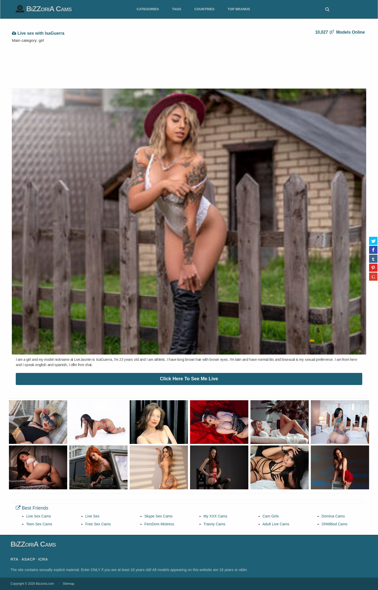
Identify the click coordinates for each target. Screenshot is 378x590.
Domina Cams (333, 516)
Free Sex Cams (98, 524)
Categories (147, 9)
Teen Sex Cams (39, 524)
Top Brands (239, 9)
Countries (204, 9)
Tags (176, 9)
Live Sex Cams (38, 516)
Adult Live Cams (275, 524)
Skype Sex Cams (158, 516)
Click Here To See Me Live (189, 378)
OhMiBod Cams (335, 524)
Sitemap (68, 584)
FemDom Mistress (159, 524)
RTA (14, 559)
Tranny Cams (214, 524)
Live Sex (92, 516)
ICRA (43, 559)
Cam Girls (270, 516)
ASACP (28, 559)
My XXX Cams (215, 516)
